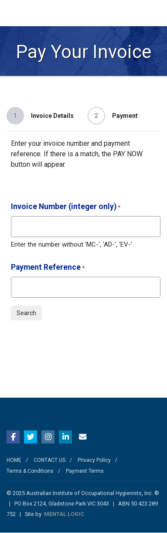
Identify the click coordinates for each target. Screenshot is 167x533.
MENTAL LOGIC (64, 514)
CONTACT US (49, 460)
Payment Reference (48, 268)
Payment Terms (85, 471)
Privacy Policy (94, 460)
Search (26, 312)
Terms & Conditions (30, 471)
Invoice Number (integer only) (65, 207)
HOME (14, 460)
